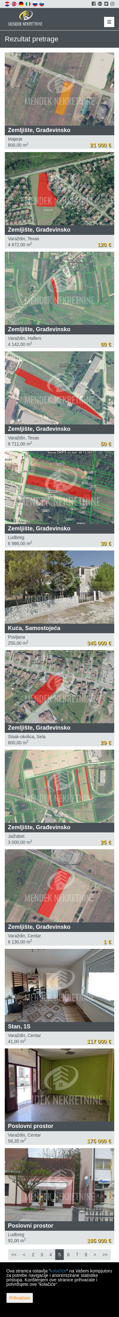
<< (14, 1254)
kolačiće (58, 1270)
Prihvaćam (19, 1297)
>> (105, 1254)
